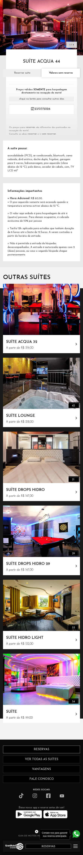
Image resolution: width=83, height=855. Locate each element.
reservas (41, 749)
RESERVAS (48, 846)
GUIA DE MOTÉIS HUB (30, 836)
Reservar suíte (22, 73)
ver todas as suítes (41, 759)
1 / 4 (71, 45)
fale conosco (41, 778)
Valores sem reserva (61, 73)
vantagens (41, 769)
